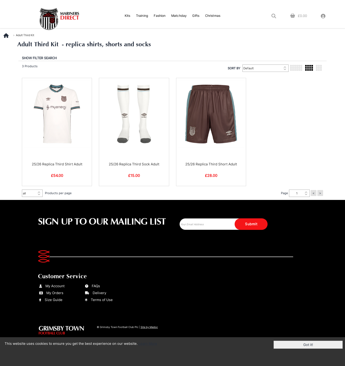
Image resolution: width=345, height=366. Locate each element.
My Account (52, 286)
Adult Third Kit (25, 35)
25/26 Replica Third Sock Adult (134, 164)
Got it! (308, 345)
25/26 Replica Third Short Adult (211, 164)
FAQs (92, 286)
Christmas (213, 16)
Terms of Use (99, 300)
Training (142, 16)
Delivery (95, 293)
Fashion (159, 16)
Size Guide (50, 300)
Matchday (179, 16)
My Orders (51, 293)
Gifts (195, 16)
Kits (127, 16)
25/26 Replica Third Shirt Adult (57, 164)
